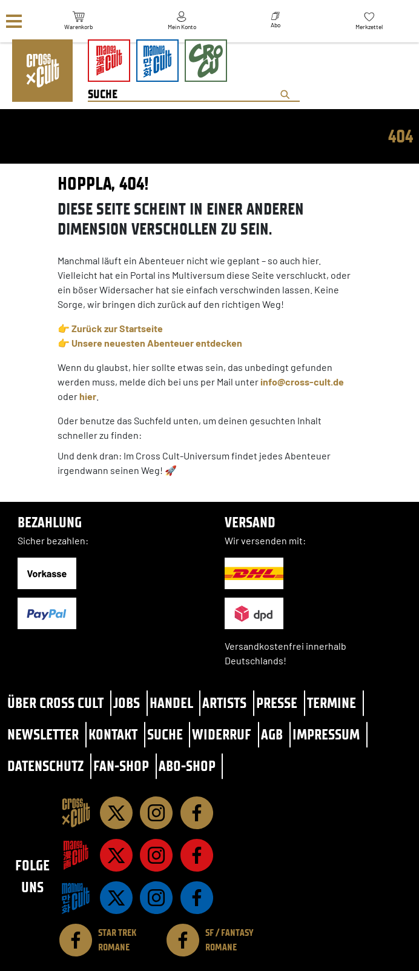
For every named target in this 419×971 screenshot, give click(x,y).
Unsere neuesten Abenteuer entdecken (156, 343)
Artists (224, 703)
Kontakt (112, 734)
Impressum (326, 734)
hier (87, 396)
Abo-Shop (187, 766)
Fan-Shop (121, 766)
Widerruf (221, 734)
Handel (171, 703)
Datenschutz (45, 766)
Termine (331, 703)
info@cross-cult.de (302, 381)
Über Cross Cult (55, 703)
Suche (165, 734)
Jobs (126, 703)
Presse (276, 703)
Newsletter (43, 734)
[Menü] (14, 21)
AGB (272, 734)
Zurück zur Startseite (117, 328)
